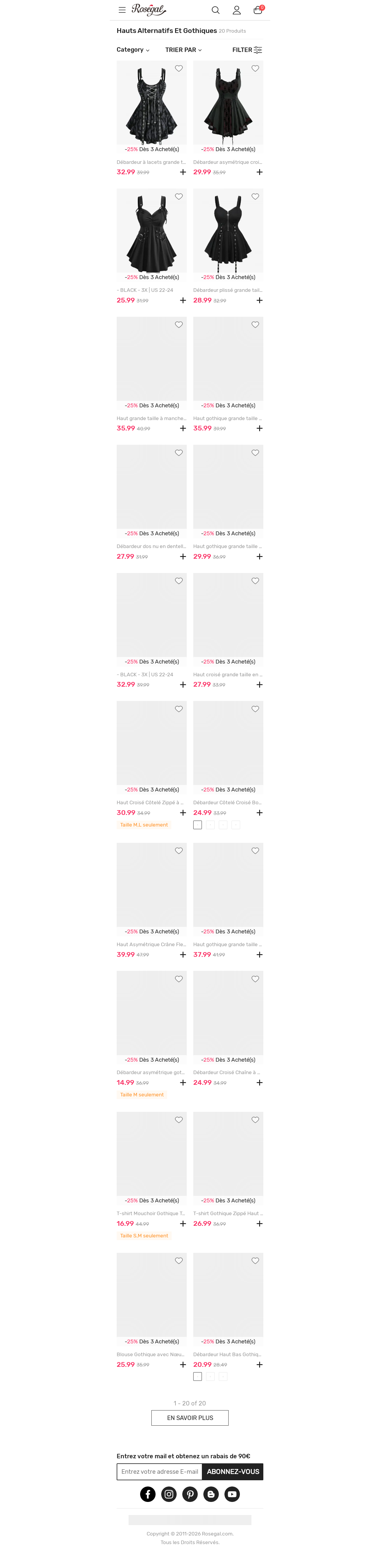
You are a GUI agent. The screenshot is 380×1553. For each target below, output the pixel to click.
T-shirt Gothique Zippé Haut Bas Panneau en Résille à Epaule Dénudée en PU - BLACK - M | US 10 (228, 1213)
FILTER (242, 49)
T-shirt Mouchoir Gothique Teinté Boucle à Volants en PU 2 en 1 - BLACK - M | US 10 (152, 1213)
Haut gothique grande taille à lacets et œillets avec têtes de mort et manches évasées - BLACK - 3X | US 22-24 (228, 546)
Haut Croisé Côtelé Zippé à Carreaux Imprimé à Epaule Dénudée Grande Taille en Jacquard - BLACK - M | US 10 (152, 802)
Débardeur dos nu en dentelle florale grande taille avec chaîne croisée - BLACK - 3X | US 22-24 (152, 546)
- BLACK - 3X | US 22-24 (145, 290)
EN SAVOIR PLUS (190, 1417)
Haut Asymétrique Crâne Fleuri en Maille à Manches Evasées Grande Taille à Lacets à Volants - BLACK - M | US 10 (152, 944)
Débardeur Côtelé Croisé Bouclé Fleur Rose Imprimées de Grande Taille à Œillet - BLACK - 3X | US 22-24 (228, 802)
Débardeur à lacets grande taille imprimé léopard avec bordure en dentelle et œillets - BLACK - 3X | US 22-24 (152, 162)
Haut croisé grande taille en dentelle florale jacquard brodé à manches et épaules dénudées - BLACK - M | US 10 (228, 674)
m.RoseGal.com (154, 10)
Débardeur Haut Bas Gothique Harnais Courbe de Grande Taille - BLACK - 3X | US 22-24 (228, 1354)
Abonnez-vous (233, 1471)
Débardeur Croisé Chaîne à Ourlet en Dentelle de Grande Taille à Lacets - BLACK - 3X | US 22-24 (228, 1072)
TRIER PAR (183, 49)
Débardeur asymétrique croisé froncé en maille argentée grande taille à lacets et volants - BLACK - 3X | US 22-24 (228, 162)
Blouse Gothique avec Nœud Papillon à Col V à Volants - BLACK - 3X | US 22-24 (152, 1354)
